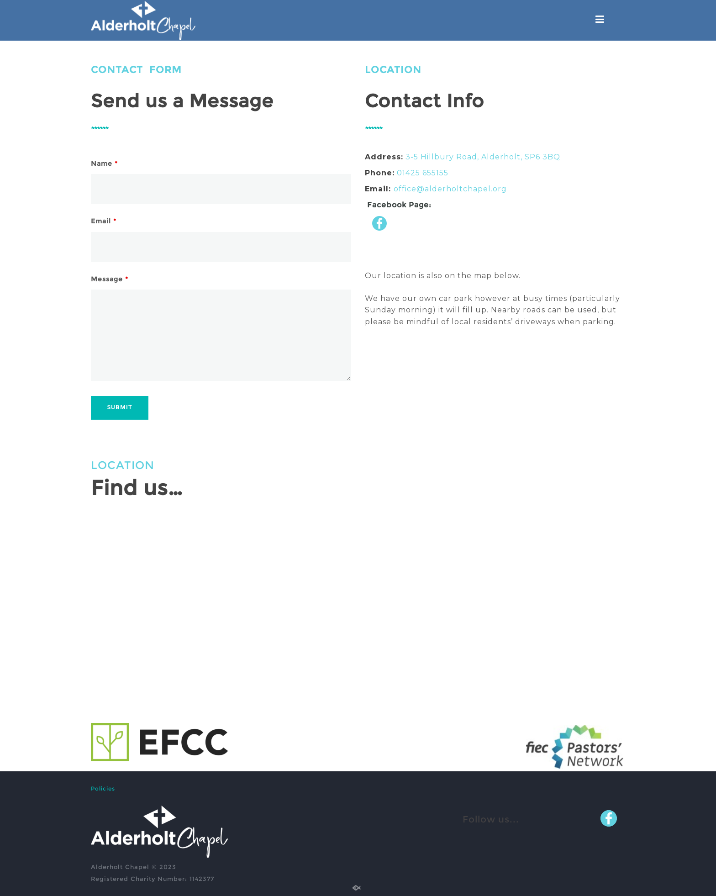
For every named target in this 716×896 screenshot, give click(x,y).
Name (104, 163)
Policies (103, 788)
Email (103, 221)
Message (109, 279)
